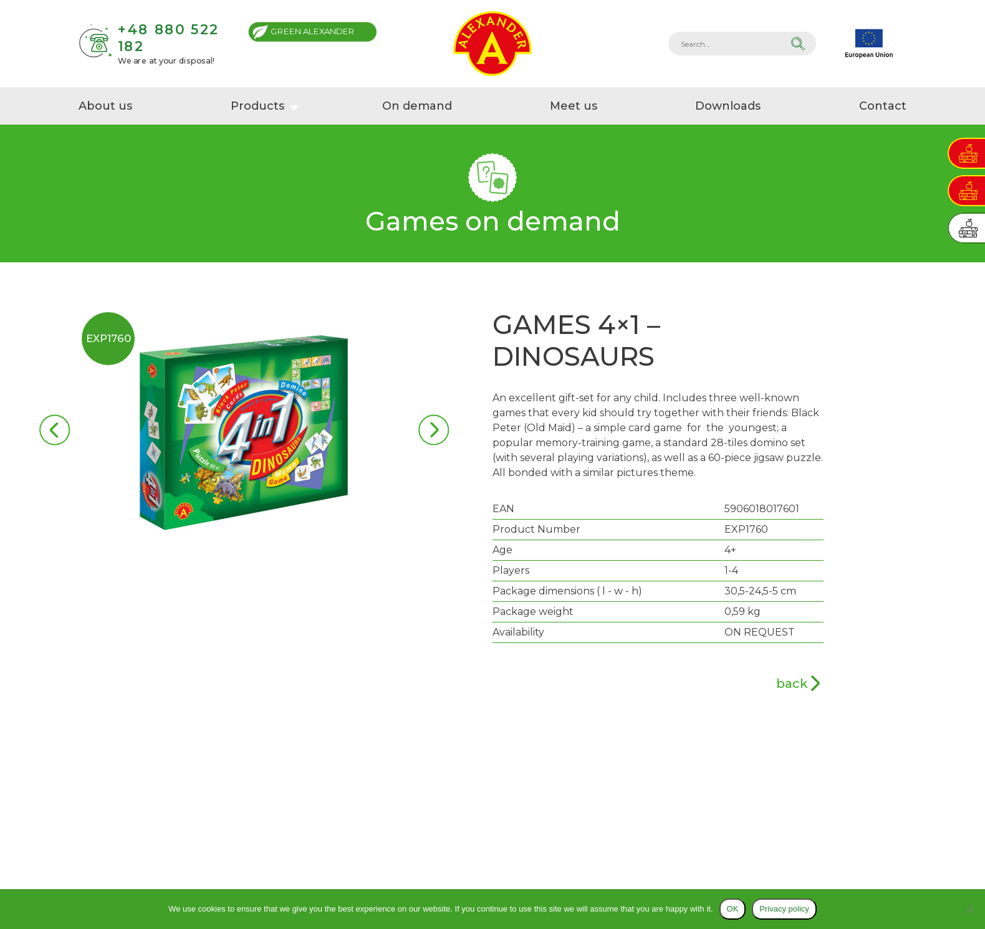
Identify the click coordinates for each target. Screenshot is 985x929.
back (792, 683)
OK (733, 908)
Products (257, 105)
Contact (883, 105)
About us (105, 105)
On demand (417, 105)
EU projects (869, 43)
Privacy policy (784, 908)
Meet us (573, 105)
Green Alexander (313, 31)
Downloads (728, 105)
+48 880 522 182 (168, 37)
